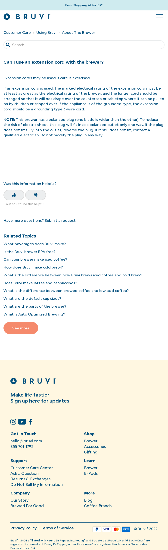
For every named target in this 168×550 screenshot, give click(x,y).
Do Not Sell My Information (36, 484)
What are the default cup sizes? (32, 298)
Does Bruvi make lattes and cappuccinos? (40, 283)
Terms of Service (57, 528)
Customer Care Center (31, 468)
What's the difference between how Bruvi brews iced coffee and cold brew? (72, 275)
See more (21, 328)
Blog (88, 500)
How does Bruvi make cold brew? (33, 267)
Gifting (90, 452)
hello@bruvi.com (26, 441)
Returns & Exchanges (30, 479)
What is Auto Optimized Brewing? (34, 314)
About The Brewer (78, 32)
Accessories (95, 446)
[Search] (84, 44)
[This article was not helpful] (35, 195)
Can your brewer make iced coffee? (35, 259)
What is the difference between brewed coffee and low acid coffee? (66, 290)
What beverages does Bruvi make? (34, 244)
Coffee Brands (98, 505)
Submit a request (60, 220)
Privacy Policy (23, 528)
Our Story (19, 500)
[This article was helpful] (13, 195)
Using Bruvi (46, 32)
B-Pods (91, 473)
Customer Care (17, 32)
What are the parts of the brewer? (34, 306)
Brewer (90, 441)
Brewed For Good (27, 505)
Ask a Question (24, 473)
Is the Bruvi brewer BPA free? (29, 252)
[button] (159, 15)
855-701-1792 (22, 446)
